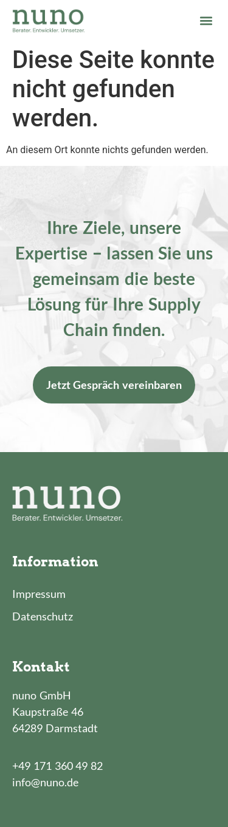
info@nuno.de (45, 782)
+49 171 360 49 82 (57, 765)
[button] (206, 20)
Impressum (39, 593)
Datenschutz (42, 616)
